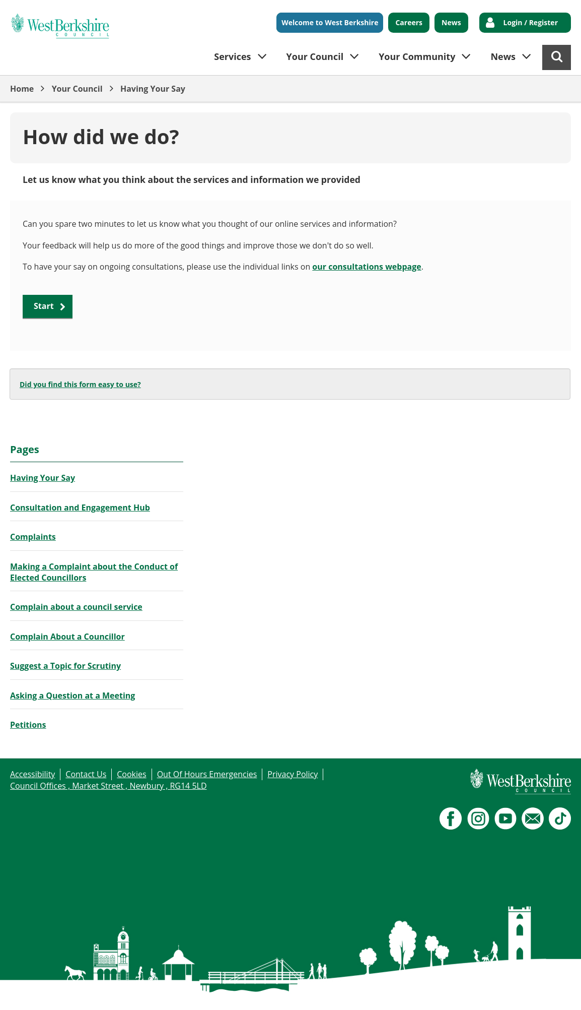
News (451, 22)
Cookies (131, 774)
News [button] (503, 56)
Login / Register (530, 22)
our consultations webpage (366, 266)
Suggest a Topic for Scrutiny (65, 665)
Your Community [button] (417, 56)
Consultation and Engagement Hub (80, 507)
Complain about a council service (76, 606)
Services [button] (232, 56)
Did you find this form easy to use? (80, 384)
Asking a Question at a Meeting (72, 695)
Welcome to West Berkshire (329, 22)
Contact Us (85, 774)
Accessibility (32, 774)
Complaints (33, 536)
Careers (408, 22)
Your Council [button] (315, 56)
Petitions (28, 724)
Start (44, 305)
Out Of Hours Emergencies (207, 774)
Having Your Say (152, 88)
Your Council (77, 88)
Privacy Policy (292, 774)
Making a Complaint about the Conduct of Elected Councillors (94, 572)
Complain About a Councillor (67, 636)
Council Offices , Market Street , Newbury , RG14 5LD (108, 785)
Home (22, 88)
